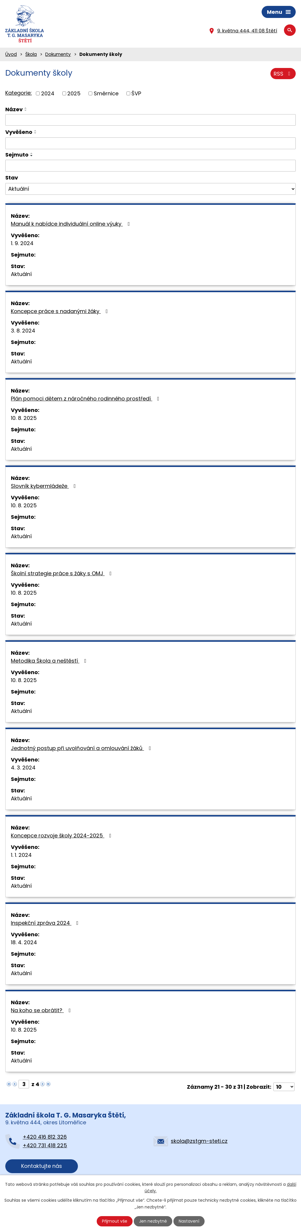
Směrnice (106, 93)
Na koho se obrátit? (42, 1010)
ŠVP (136, 93)
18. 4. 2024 (24, 942)
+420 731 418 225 (45, 1145)
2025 (74, 93)
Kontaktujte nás (41, 1166)
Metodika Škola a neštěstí (50, 660)
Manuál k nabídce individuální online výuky (71, 223)
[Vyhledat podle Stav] (150, 189)
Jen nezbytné (153, 1221)
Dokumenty (58, 54)
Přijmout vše (114, 1221)
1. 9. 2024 (22, 243)
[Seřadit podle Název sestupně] (26, 110)
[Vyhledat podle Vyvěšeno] (150, 143)
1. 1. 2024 (21, 855)
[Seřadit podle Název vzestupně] (26, 108)
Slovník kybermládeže (44, 486)
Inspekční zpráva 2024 (46, 923)
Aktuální (21, 274)
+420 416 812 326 (45, 1136)
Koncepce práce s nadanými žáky (60, 311)
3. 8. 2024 (23, 330)
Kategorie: (18, 93)
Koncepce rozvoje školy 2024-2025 (62, 835)
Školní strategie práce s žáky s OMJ (62, 573)
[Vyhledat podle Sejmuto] (150, 166)
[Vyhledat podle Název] (150, 120)
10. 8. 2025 (24, 418)
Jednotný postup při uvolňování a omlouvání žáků (82, 748)
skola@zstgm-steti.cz (199, 1141)
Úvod (11, 54)
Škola (31, 54)
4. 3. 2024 (23, 767)
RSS (283, 73)
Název (14, 109)
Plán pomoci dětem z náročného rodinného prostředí (86, 398)
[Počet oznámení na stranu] (284, 1087)
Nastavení (189, 1221)
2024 (47, 93)
